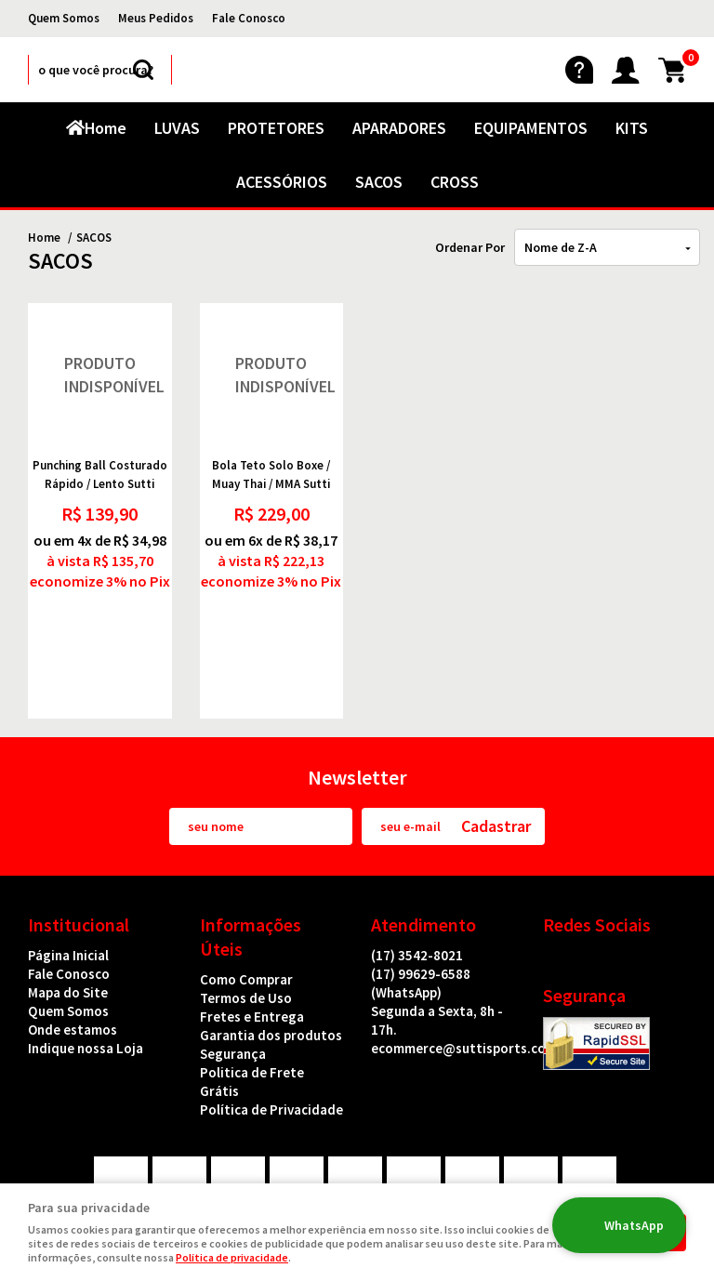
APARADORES (399, 128)
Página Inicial (68, 874)
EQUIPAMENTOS (531, 128)
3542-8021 (417, 874)
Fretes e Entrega (252, 935)
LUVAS (177, 128)
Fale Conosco (248, 18)
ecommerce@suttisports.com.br (472, 967)
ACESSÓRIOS (281, 181)
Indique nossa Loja (85, 967)
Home (105, 128)
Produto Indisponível (100, 375)
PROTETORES (276, 128)
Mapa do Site (68, 911)
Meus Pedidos (155, 18)
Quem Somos (63, 18)
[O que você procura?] (143, 70)
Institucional (78, 843)
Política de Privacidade (271, 1028)
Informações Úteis (250, 855)
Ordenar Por (470, 247)
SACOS (379, 181)
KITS (631, 128)
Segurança (233, 973)
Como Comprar (246, 898)
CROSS (454, 181)
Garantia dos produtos (271, 954)
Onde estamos (72, 948)
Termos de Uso (246, 917)
